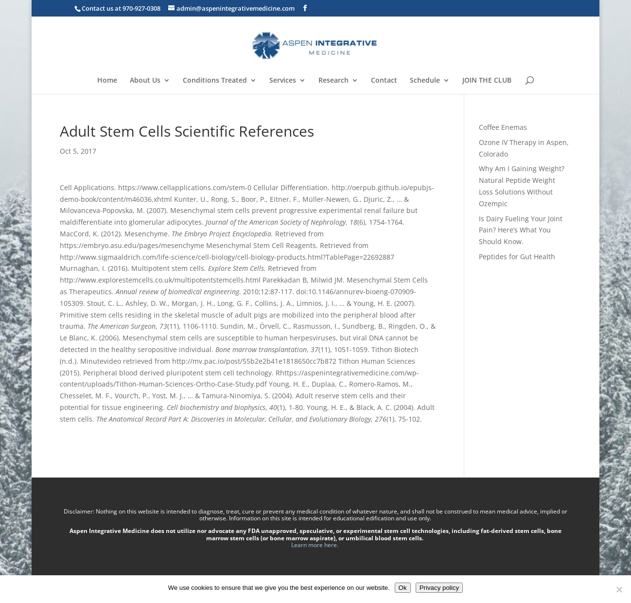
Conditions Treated (215, 81)
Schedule (425, 81)
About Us (145, 81)
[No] (619, 589)
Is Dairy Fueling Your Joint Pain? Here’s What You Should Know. (520, 230)
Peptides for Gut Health (517, 256)
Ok (403, 587)
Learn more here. (315, 545)
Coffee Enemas (503, 127)
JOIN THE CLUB (486, 81)
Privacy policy (439, 587)
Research (333, 81)
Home (107, 81)
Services (282, 81)
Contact (384, 81)
